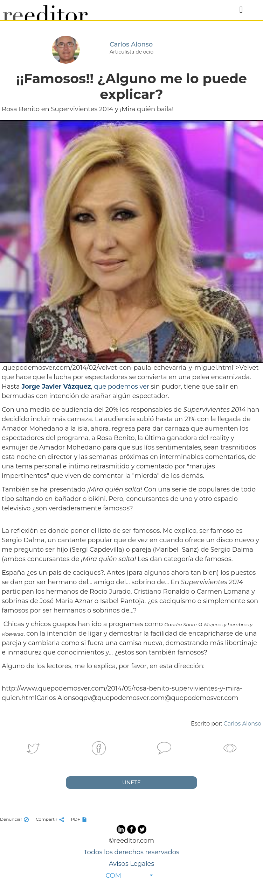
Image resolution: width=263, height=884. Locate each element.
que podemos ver (121, 386)
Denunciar (15, 819)
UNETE (131, 782)
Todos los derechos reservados (131, 852)
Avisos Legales (131, 864)
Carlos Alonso (242, 723)
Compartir (51, 819)
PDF (80, 819)
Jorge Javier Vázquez (56, 386)
